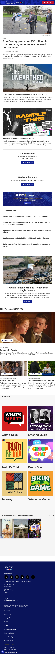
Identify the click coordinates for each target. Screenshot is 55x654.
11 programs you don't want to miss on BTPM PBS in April (25, 95)
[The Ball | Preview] (13, 368)
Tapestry (7, 499)
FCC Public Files (8, 627)
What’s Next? (10, 434)
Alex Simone (6, 51)
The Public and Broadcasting (11, 643)
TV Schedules (27, 153)
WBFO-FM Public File (10, 638)
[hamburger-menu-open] (3, 2)
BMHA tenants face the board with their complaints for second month (26, 245)
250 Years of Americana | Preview (41, 381)
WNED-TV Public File (9, 634)
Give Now (48, 2)
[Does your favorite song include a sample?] (27, 122)
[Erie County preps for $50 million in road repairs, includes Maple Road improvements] (27, 20)
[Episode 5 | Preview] (27, 327)
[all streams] (52, 652)
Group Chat (35, 467)
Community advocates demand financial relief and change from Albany (27, 231)
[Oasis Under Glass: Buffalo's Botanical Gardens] (21, 528)
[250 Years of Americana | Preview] (41, 368)
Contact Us (7, 597)
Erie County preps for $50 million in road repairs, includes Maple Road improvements (25, 44)
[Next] (53, 515)
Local (4, 38)
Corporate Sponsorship (10, 616)
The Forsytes (4, 347)
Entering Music (37, 434)
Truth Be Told (10, 467)
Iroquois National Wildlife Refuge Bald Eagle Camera (27, 289)
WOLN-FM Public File (10, 640)
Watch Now (27, 301)
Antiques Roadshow (34, 378)
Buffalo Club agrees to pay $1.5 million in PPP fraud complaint (26, 216)
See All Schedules (27, 163)
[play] (3, 652)
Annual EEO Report (9, 623)
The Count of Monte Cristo (8, 378)
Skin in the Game (39, 499)
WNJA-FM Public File (9, 637)
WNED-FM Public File (10, 636)
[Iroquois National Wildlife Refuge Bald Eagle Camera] (27, 270)
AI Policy (6, 608)
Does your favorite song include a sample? (19, 138)
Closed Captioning (9, 620)
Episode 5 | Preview (9, 350)
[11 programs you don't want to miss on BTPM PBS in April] (27, 78)
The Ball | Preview (7, 381)
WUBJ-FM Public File (9, 641)
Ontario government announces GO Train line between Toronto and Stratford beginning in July (26, 223)
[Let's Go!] (34, 528)
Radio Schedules (27, 177)
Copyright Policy (8, 604)
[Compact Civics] (7, 528)
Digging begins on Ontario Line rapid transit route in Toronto (26, 238)
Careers (6, 612)
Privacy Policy (7, 601)
